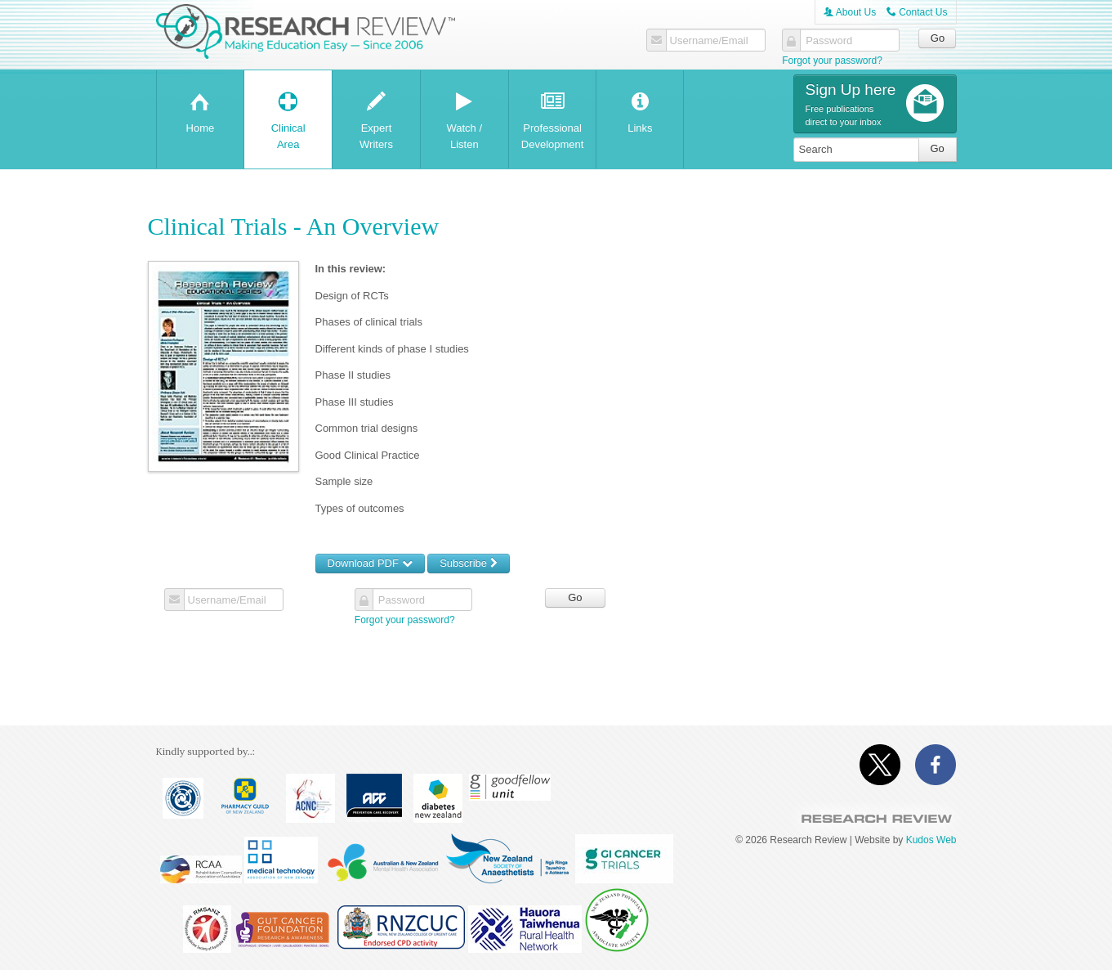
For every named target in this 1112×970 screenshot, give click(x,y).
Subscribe (468, 563)
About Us (850, 12)
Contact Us (917, 12)
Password (829, 41)
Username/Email (709, 41)
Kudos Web (931, 840)
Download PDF (370, 563)
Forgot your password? (832, 60)
